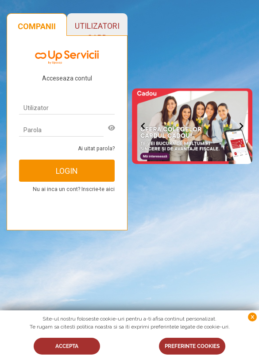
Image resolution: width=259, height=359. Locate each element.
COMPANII (37, 26)
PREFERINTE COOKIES (192, 346)
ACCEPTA (66, 346)
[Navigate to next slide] (241, 126)
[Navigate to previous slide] (143, 126)
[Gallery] (192, 126)
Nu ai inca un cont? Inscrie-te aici (74, 189)
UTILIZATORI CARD (97, 28)
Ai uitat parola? (96, 148)
